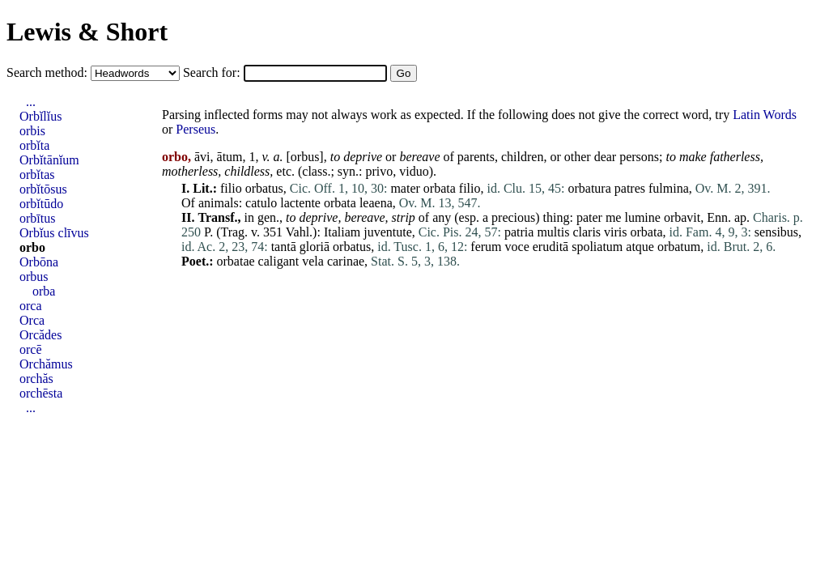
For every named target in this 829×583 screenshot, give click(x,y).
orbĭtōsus (43, 189)
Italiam (342, 232)
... (31, 102)
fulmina (668, 188)
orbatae (236, 261)
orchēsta (40, 393)
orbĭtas (37, 174)
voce (517, 246)
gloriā (314, 246)
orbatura (589, 188)
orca (30, 306)
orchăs (36, 378)
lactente (300, 203)
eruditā (550, 246)
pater (589, 217)
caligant (279, 261)
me (614, 217)
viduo (413, 171)
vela (313, 261)
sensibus (776, 232)
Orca (32, 320)
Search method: (48, 72)
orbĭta (34, 145)
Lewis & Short (87, 31)
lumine (642, 217)
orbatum (678, 246)
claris (586, 232)
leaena (376, 203)
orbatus (264, 188)
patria (519, 232)
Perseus (195, 129)
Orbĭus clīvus (54, 233)
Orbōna (38, 262)
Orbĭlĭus (40, 116)
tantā (283, 246)
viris (615, 232)
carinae (345, 261)
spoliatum (597, 246)
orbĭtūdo (41, 204)
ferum (485, 246)
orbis (32, 131)
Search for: (213, 72)
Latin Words (765, 114)
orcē (30, 349)
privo (379, 171)
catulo (261, 203)
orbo (32, 247)
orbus (305, 157)
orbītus (37, 218)
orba (43, 291)
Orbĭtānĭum (49, 160)
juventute (387, 232)
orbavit (682, 217)
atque (640, 246)
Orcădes (40, 335)
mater (404, 188)
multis (553, 232)
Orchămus (46, 364)
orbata (439, 188)
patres (629, 188)
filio (231, 188)
